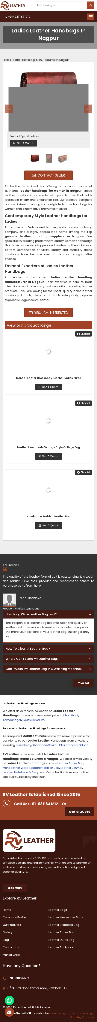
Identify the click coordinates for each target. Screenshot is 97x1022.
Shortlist (83, 333)
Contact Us (11, 947)
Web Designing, (61, 1013)
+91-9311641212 (17, 17)
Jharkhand (40, 745)
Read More (14, 888)
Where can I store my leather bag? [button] (32, 659)
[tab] (48, 614)
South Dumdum (33, 720)
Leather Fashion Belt (45, 768)
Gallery (7, 932)
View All (84, 683)
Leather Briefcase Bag (63, 925)
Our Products (12, 925)
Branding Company (82, 1017)
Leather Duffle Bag (61, 940)
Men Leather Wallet (16, 768)
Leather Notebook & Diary (20, 772)
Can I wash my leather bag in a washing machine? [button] (44, 669)
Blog (6, 940)
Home (7, 910)
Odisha (83, 745)
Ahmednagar (12, 720)
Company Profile (14, 917)
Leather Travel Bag (70, 763)
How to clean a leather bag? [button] (28, 648)
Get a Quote (79, 811)
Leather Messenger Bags (65, 917)
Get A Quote (48, 387)
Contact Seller (48, 175)
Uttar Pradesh (67, 745)
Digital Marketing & (83, 1013)
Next (88, 108)
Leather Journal (71, 768)
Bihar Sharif (70, 715)
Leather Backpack (60, 947)
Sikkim (52, 745)
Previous (9, 108)
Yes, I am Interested (48, 312)
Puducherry (23, 745)
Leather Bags (57, 910)
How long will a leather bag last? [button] (31, 614)
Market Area (11, 955)
